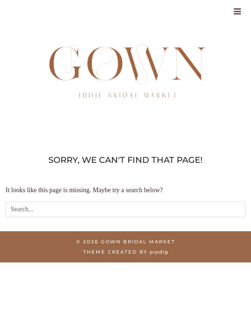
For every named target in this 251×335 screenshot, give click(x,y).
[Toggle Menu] (238, 11)
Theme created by (125, 252)
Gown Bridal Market (138, 242)
